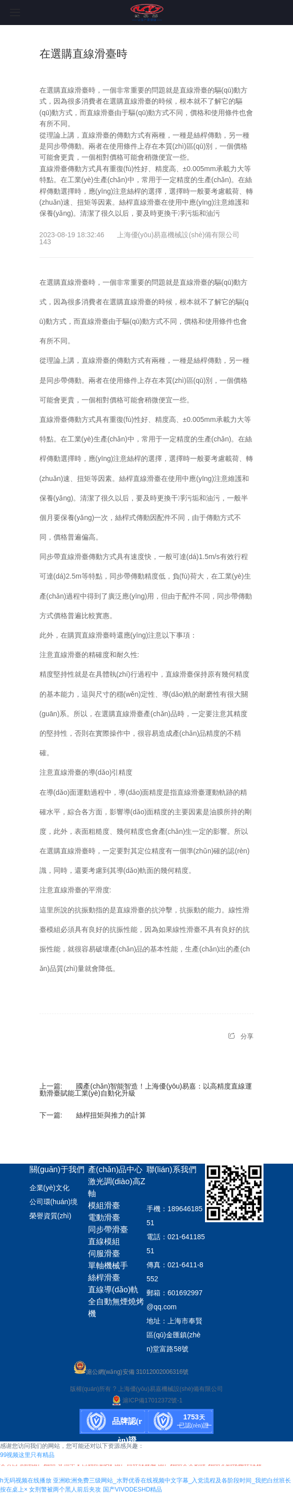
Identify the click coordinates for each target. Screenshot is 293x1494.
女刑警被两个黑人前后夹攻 (65, 1489)
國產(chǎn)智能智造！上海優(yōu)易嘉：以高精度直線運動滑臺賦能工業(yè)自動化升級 (146, 1089)
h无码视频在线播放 (26, 1480)
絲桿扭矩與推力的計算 (111, 1115)
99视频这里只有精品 (27, 1454)
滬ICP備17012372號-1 (146, 1400)
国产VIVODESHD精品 (132, 1489)
